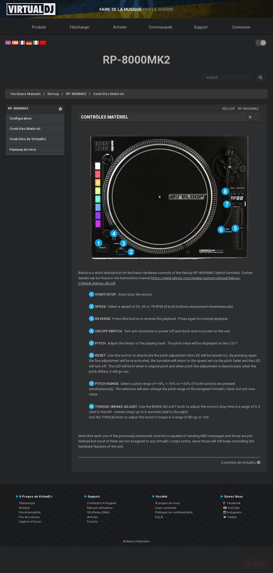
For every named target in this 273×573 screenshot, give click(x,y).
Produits (39, 27)
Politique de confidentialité (174, 512)
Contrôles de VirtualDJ (27, 139)
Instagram (232, 512)
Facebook (232, 503)
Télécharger (79, 27)
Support (201, 27)
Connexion (241, 27)
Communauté (160, 27)
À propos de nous (167, 503)
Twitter (230, 517)
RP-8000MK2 (76, 94)
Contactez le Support (101, 503)
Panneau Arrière (22, 149)
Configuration (19, 118)
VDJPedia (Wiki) (98, 512)
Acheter (120, 27)
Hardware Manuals (26, 94)
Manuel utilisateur (100, 508)
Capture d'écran (30, 521)
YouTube (231, 508)
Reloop (53, 94)
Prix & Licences (29, 517)
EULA (159, 517)
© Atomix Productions (136, 541)
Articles (92, 517)
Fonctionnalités (30, 512)
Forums (92, 521)
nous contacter (165, 508)
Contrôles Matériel (108, 94)
